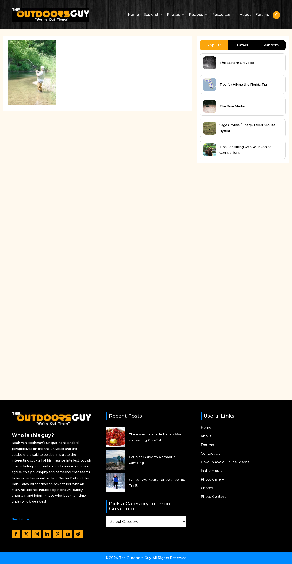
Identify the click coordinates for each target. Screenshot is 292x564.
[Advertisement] (229, 267)
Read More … (22, 519)
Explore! (151, 15)
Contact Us (211, 454)
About (245, 15)
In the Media (211, 471)
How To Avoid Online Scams (225, 462)
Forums (262, 15)
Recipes (196, 15)
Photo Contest (214, 497)
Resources (221, 15)
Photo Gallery (212, 479)
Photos (173, 15)
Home (133, 15)
